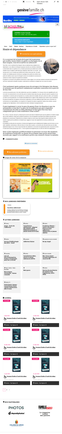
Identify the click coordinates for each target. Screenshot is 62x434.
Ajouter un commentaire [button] (31, 143)
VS (10, 1)
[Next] (9, 389)
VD (4, 1)
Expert (38, 1)
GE (6, 1)
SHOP (4, 4)
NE (8, 1)
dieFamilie (14, 1)
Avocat (42, 1)
